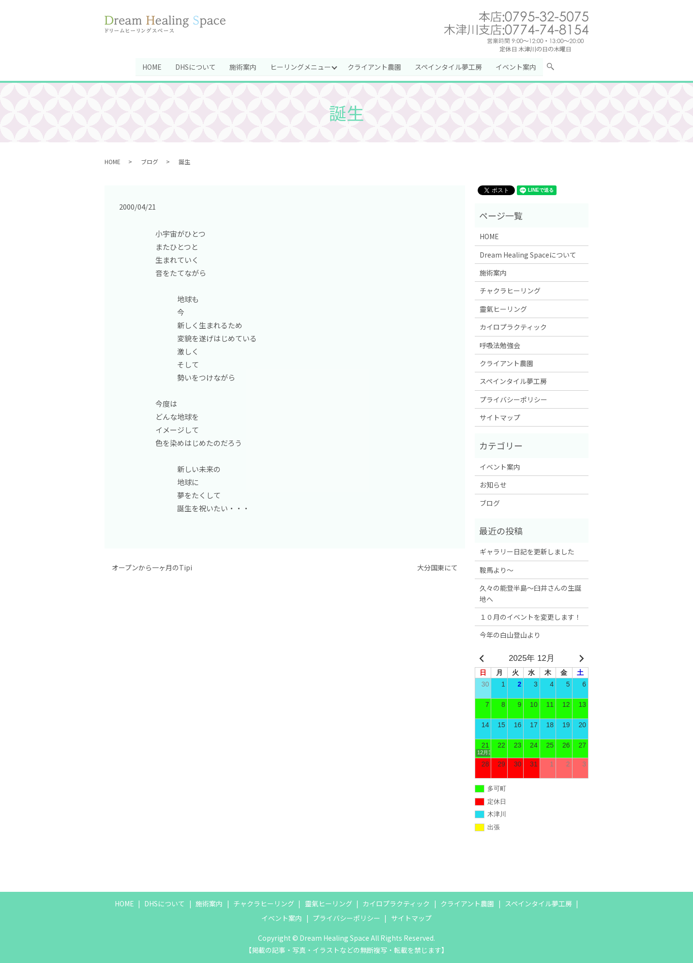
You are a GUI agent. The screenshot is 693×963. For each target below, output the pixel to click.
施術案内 (242, 66)
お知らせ (493, 484)
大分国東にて (437, 567)
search (554, 68)
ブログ (149, 161)
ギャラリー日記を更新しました (527, 551)
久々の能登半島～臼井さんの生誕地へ (530, 593)
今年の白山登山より (510, 635)
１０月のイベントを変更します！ (530, 617)
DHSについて (195, 66)
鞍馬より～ (496, 570)
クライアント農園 (375, 66)
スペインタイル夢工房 (448, 66)
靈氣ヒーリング (503, 309)
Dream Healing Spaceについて (528, 254)
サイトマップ (500, 417)
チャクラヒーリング (510, 290)
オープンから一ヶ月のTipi (152, 567)
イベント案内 (516, 66)
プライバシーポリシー (513, 399)
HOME (152, 66)
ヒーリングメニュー (300, 66)
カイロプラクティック (513, 327)
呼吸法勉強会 (500, 345)
